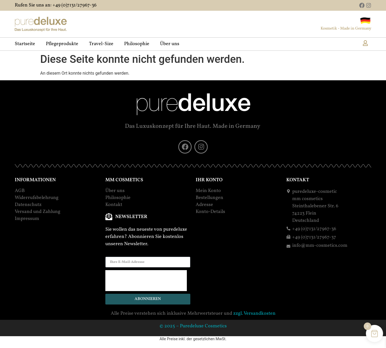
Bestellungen (209, 198)
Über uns (169, 44)
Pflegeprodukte (62, 44)
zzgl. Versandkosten (254, 313)
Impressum (27, 219)
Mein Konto (208, 191)
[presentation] (146, 280)
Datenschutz (28, 205)
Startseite (25, 44)
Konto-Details (210, 212)
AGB (20, 191)
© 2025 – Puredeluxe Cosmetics (193, 326)
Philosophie (136, 44)
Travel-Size (101, 44)
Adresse (204, 205)
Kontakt (113, 205)
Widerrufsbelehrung (36, 198)
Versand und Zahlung (37, 212)
